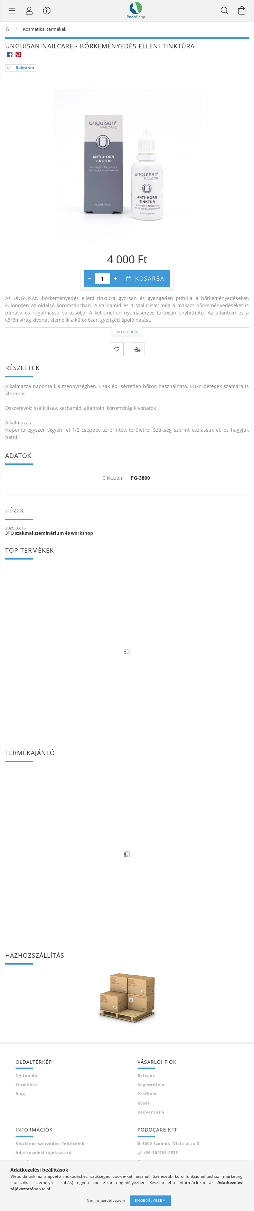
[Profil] (29, 10)
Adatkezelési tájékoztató (44, 1152)
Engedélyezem (150, 1200)
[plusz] (115, 278)
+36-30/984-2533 (160, 1152)
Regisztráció (151, 1084)
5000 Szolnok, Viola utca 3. (171, 1143)
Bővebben (127, 331)
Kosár (144, 1103)
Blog (20, 1093)
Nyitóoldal (27, 1075)
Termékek (27, 1084)
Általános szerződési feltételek (50, 1143)
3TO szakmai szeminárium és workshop (49, 533)
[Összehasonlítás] (137, 349)
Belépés (146, 1075)
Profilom (147, 1093)
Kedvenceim (151, 1112)
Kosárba (149, 278)
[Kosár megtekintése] (242, 10)
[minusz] (89, 278)
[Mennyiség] (102, 278)
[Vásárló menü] (47, 10)
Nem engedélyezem (106, 1200)
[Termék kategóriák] (12, 10)
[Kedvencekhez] (117, 349)
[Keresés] (225, 10)
